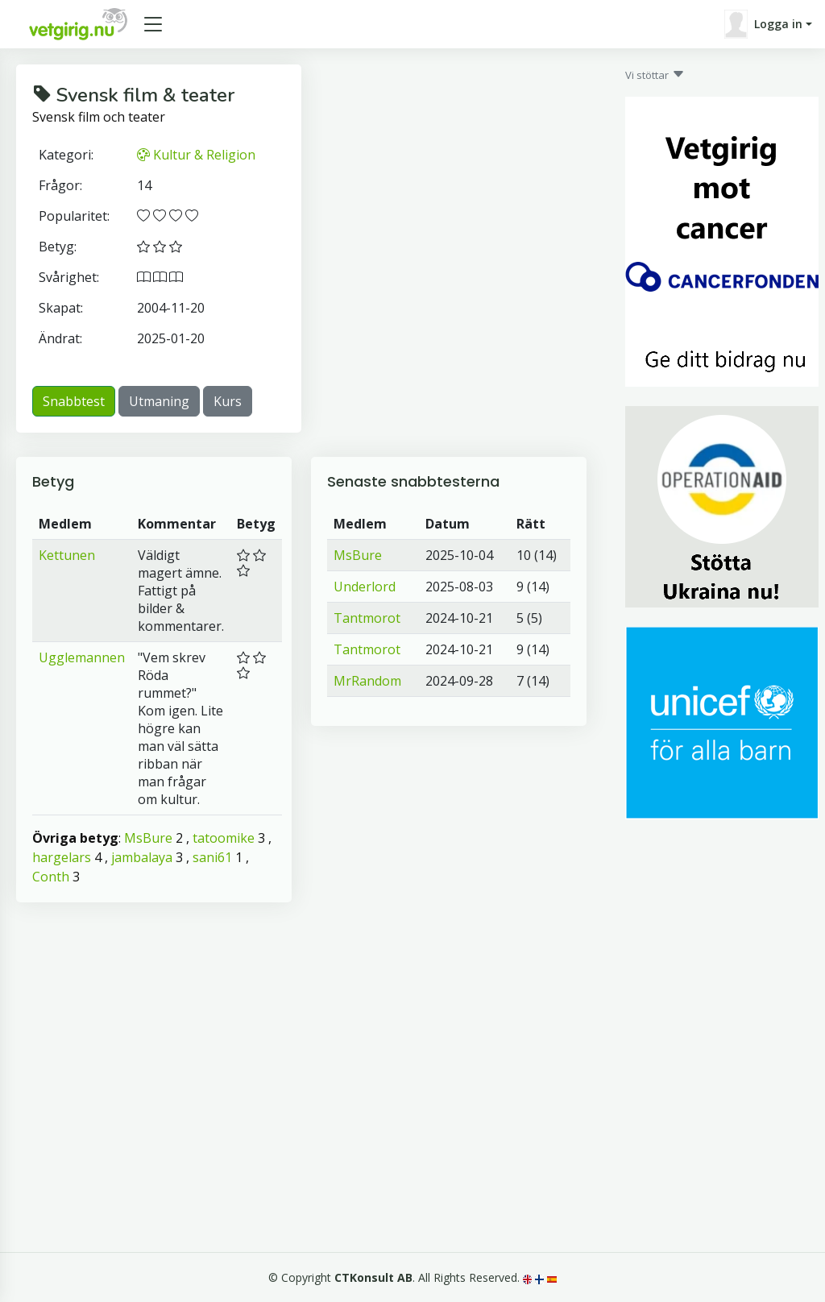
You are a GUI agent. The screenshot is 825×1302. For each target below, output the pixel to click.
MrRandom (367, 681)
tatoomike (224, 838)
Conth (50, 876)
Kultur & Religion (196, 155)
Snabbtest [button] (74, 401)
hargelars (61, 857)
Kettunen (67, 555)
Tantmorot (367, 618)
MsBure (148, 838)
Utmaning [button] (159, 401)
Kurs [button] (228, 401)
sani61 (212, 857)
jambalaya (141, 857)
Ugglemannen (82, 657)
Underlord (365, 586)
